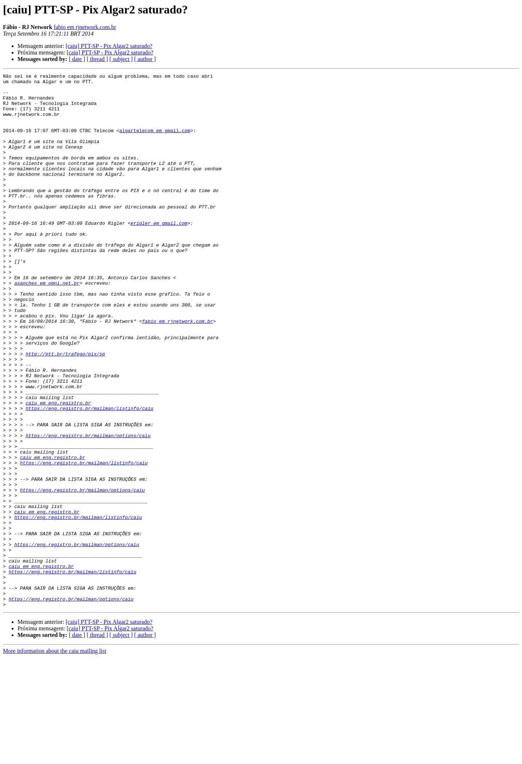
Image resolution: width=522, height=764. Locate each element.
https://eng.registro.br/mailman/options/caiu (87, 508)
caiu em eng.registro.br (58, 469)
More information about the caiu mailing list (54, 758)
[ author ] (145, 59)
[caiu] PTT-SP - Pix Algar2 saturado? (108, 46)
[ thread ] (97, 59)
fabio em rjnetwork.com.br (85, 27)
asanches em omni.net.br (46, 325)
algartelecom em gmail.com (154, 142)
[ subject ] (121, 59)
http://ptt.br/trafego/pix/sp (65, 410)
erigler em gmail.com (159, 253)
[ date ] (77, 59)
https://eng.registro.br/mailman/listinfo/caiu (89, 475)
